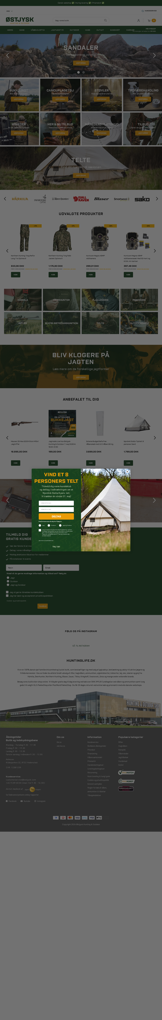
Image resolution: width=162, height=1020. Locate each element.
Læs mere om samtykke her (46, 540)
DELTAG (56, 516)
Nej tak (56, 546)
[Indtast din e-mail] (56, 509)
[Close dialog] (127, 472)
